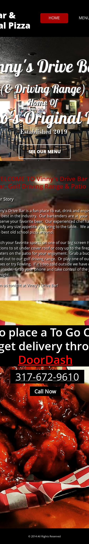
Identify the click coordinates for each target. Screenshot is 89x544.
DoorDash (45, 359)
